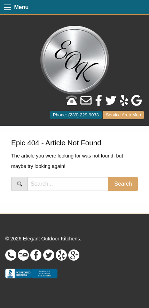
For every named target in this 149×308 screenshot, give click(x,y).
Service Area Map (123, 114)
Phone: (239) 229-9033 (76, 114)
